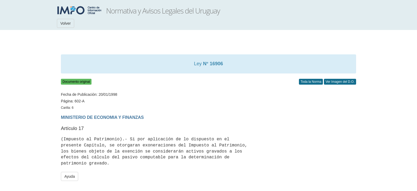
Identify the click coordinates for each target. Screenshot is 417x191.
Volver (65, 23)
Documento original (76, 82)
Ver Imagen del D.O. (340, 82)
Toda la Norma (311, 82)
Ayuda (69, 176)
